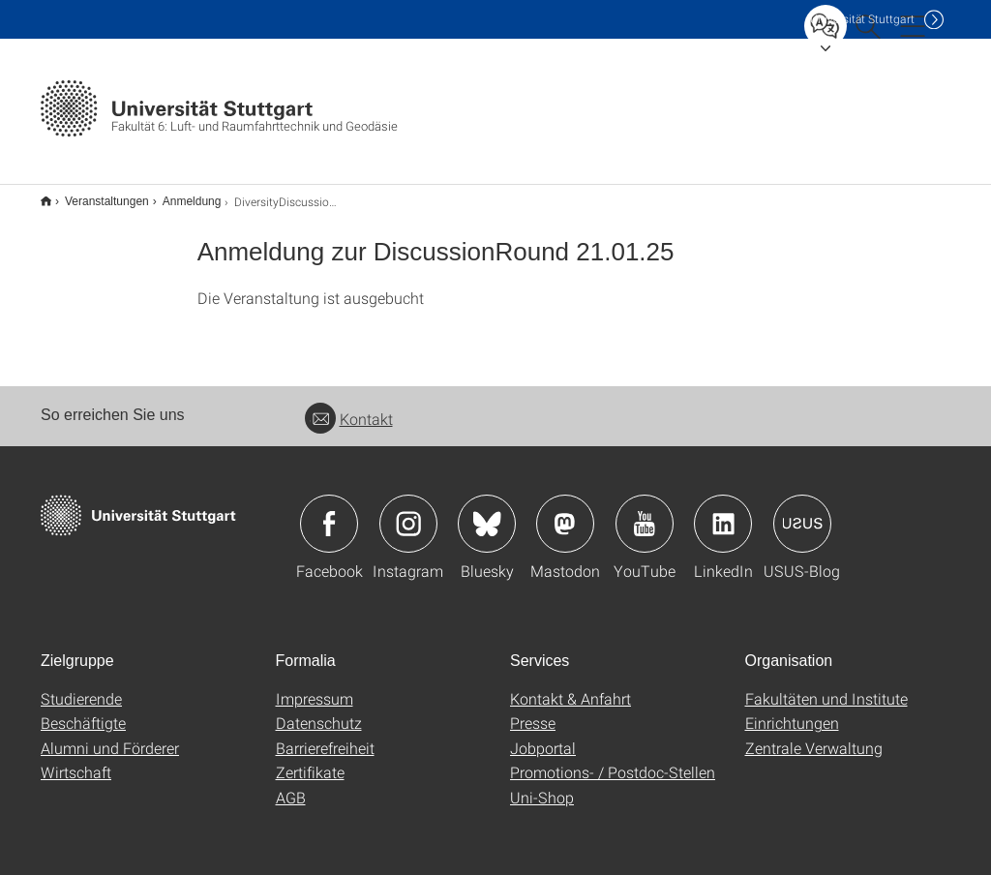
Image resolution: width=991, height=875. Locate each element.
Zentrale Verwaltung (814, 735)
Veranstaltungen (96, 194)
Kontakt (349, 406)
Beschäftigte (83, 710)
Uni (862, 19)
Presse (533, 710)
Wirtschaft (76, 759)
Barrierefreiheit (325, 735)
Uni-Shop (542, 784)
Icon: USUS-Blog (802, 511)
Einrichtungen (792, 710)
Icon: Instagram (408, 511)
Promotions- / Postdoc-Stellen (612, 759)
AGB (291, 784)
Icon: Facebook (329, 511)
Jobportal (543, 735)
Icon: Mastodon (565, 511)
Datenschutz (319, 710)
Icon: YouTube (645, 511)
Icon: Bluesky (487, 511)
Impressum (314, 686)
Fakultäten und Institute (826, 686)
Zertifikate (310, 759)
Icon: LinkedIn (723, 511)
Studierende (81, 686)
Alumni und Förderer (110, 735)
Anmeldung (181, 194)
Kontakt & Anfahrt (570, 686)
